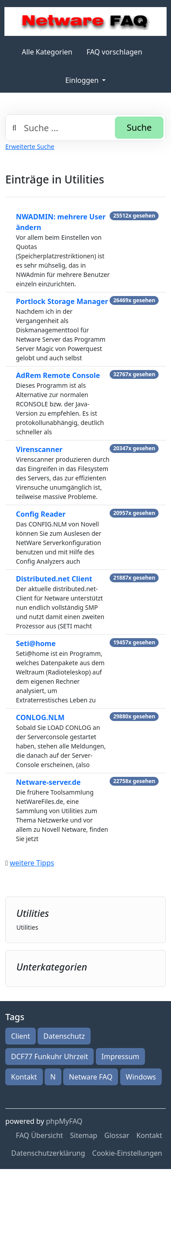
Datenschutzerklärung (48, 1153)
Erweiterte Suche (29, 146)
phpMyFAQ (64, 1121)
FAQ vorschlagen (114, 52)
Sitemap (84, 1135)
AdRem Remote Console (58, 375)
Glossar (116, 1135)
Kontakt (24, 1077)
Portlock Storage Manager (62, 301)
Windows (141, 1077)
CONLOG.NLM (40, 717)
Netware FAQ (90, 1077)
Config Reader (40, 514)
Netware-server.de (48, 782)
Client (20, 1036)
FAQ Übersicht (39, 1135)
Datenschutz (64, 1036)
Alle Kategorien (47, 52)
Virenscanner (39, 449)
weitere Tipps (32, 863)
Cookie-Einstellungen (127, 1153)
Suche (139, 127)
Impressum (121, 1056)
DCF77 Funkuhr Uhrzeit (49, 1056)
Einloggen (82, 80)
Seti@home (36, 643)
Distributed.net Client (54, 579)
